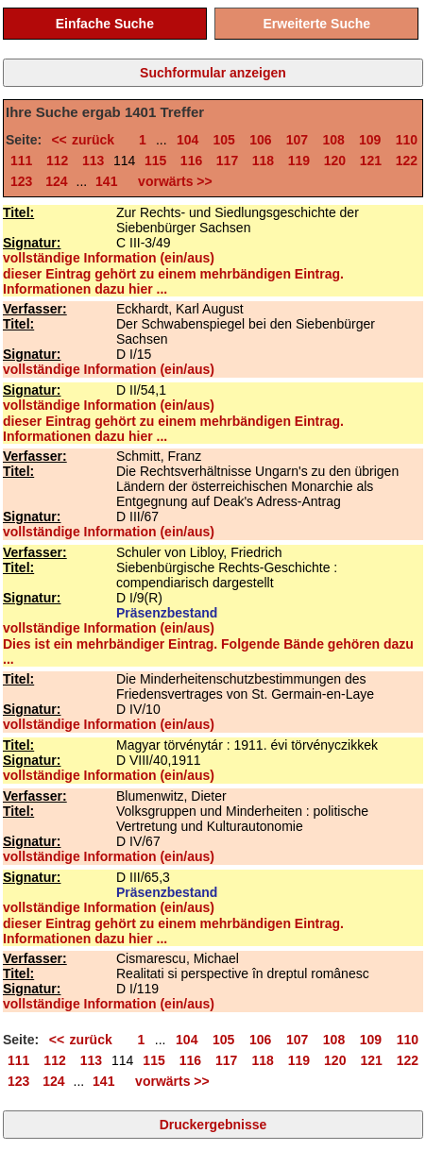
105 (224, 139)
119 (299, 160)
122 (406, 160)
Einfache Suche (105, 23)
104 (187, 139)
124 (56, 181)
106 (260, 139)
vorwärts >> (171, 181)
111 (21, 160)
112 (57, 160)
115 (155, 160)
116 (191, 160)
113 (93, 160)
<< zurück (87, 139)
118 (263, 160)
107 (297, 139)
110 (406, 139)
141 (106, 181)
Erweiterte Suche (316, 23)
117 (227, 160)
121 (371, 160)
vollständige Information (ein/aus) (108, 257)
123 (21, 181)
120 (335, 160)
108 (333, 139)
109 (370, 139)
